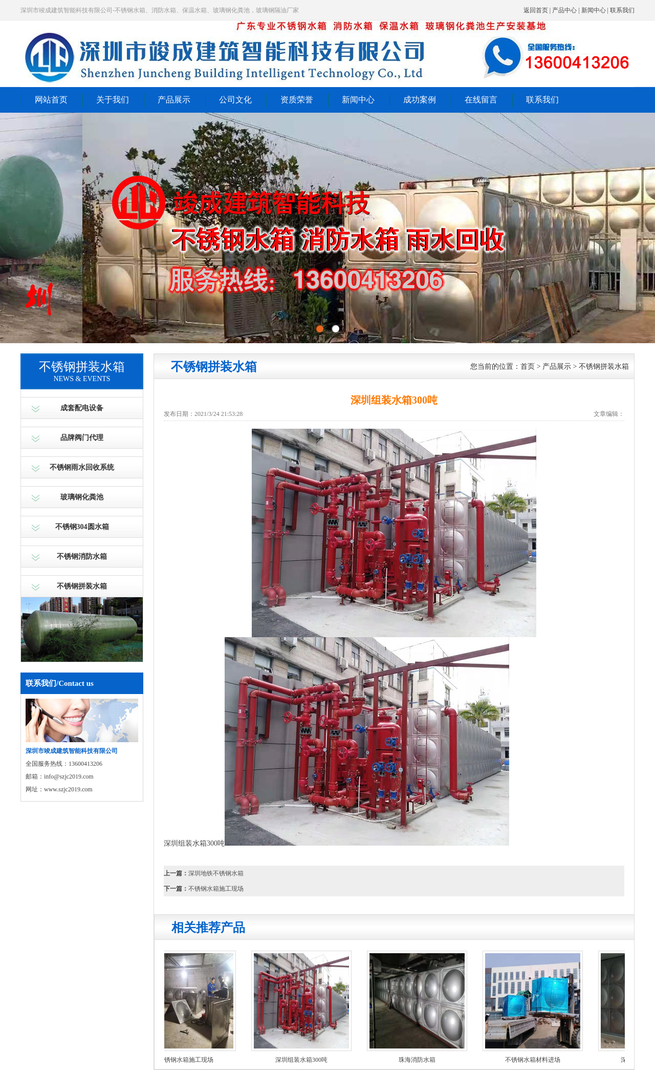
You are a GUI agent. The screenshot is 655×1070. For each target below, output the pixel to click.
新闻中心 (593, 10)
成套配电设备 (81, 408)
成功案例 (419, 99)
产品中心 (564, 10)
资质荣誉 (296, 99)
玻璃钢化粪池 (81, 497)
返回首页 (535, 10)
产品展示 (174, 99)
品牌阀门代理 (81, 438)
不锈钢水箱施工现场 (216, 888)
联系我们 (622, 10)
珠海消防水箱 (419, 1059)
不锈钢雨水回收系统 (82, 467)
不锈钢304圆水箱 (82, 527)
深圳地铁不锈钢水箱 (216, 873)
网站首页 (51, 99)
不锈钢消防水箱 (82, 556)
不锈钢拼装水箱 (82, 586)
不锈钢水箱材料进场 (535, 1059)
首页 (527, 366)
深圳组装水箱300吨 (304, 1059)
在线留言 (481, 99)
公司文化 (235, 99)
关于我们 (112, 99)
